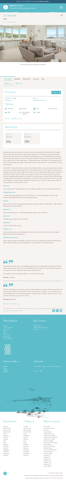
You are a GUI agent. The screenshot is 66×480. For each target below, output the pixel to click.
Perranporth (6, 453)
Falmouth (5, 437)
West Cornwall (6, 428)
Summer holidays (48, 448)
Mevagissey (6, 450)
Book (55, 92)
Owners (5, 333)
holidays (16, 6)
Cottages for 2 (47, 455)
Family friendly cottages (49, 435)
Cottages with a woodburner (51, 437)
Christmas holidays (48, 451)
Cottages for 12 (47, 464)
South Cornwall (7, 432)
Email (60, 310)
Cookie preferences (8, 338)
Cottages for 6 (47, 459)
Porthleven (6, 451)
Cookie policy (6, 336)
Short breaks (47, 426)
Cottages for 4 (47, 457)
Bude (4, 441)
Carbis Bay (6, 435)
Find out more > (45, 1)
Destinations (9, 422)
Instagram (5, 370)
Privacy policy (6, 329)
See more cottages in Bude (14, 310)
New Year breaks (48, 453)
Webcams (5, 371)
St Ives (5, 433)
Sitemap (5, 325)
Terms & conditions (8, 327)
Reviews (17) (26, 79)
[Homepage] (5, 7)
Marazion (5, 448)
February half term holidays (50, 442)
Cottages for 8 (47, 460)
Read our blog (6, 334)
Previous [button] (3, 43)
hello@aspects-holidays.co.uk (41, 327)
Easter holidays (47, 444)
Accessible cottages (48, 441)
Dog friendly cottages (49, 428)
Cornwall (5, 426)
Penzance (5, 444)
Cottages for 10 (47, 462)
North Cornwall (7, 430)
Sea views (46, 430)
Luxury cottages (47, 432)
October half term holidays (50, 450)
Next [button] (62, 43)
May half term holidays (49, 446)
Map (43, 79)
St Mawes (5, 455)
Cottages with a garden (49, 439)
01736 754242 (38, 325)
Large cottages (47, 466)
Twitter (57, 310)
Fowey (4, 442)
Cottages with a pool (49, 433)
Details (8, 83)
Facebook (53, 310)
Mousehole (6, 446)
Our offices (36, 329)
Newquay (5, 439)
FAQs (4, 331)
